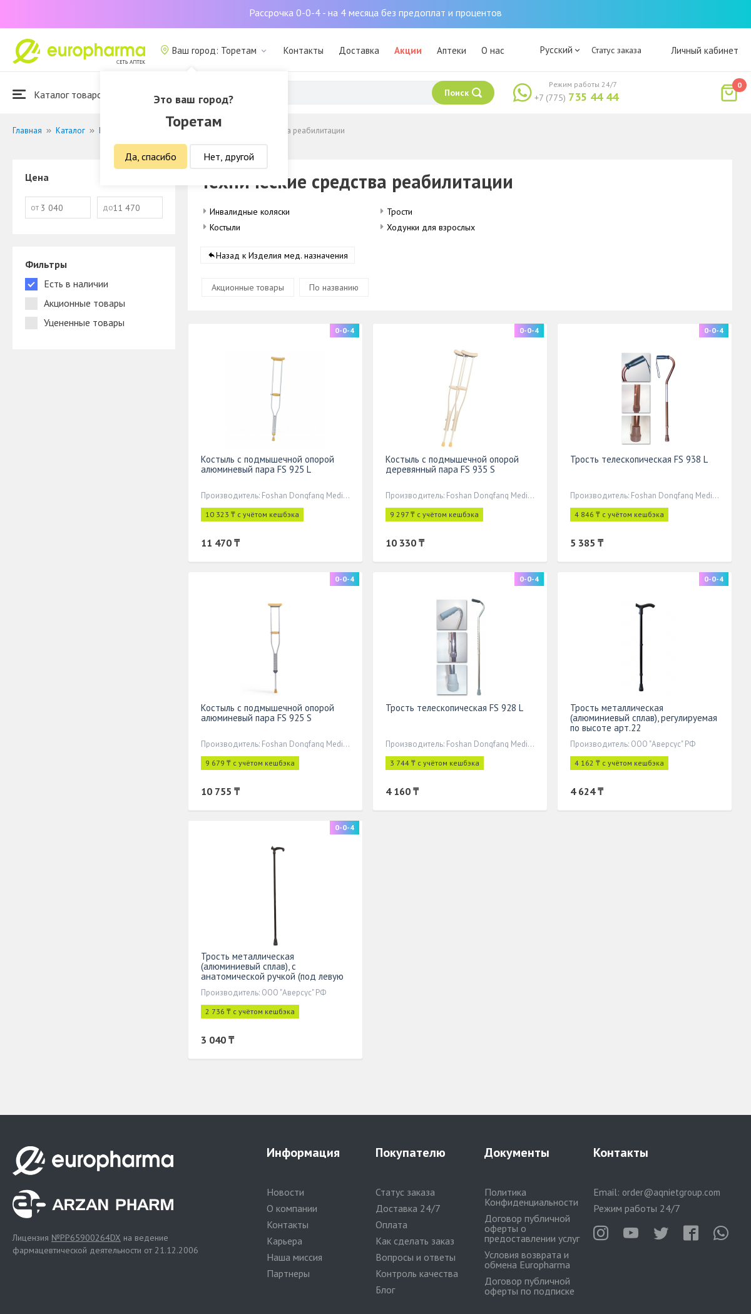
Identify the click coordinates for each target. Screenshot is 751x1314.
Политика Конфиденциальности (531, 1197)
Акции (408, 50)
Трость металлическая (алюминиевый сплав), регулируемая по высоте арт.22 (643, 718)
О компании (292, 1208)
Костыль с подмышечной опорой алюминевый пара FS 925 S (267, 713)
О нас (492, 50)
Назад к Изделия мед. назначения (282, 256)
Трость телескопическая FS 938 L (639, 460)
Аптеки (451, 50)
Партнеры (288, 1273)
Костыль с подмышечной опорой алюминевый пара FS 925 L (267, 465)
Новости (285, 1192)
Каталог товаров (60, 94)
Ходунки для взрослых (431, 227)
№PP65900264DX (86, 1237)
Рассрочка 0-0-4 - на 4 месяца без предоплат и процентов (375, 12)
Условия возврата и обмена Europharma (527, 1259)
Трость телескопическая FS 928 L (454, 708)
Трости (399, 211)
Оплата (391, 1224)
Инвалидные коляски (250, 211)
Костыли (225, 227)
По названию (334, 288)
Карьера (284, 1240)
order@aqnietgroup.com (671, 1192)
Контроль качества (417, 1273)
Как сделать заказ (415, 1240)
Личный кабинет (704, 50)
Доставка (359, 50)
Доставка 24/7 (408, 1208)
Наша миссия (294, 1257)
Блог (385, 1289)
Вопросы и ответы (416, 1257)
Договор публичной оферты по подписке (529, 1286)
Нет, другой (228, 156)
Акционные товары (248, 288)
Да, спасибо (150, 156)
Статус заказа (616, 50)
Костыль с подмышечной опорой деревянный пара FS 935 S (452, 465)
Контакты (304, 50)
